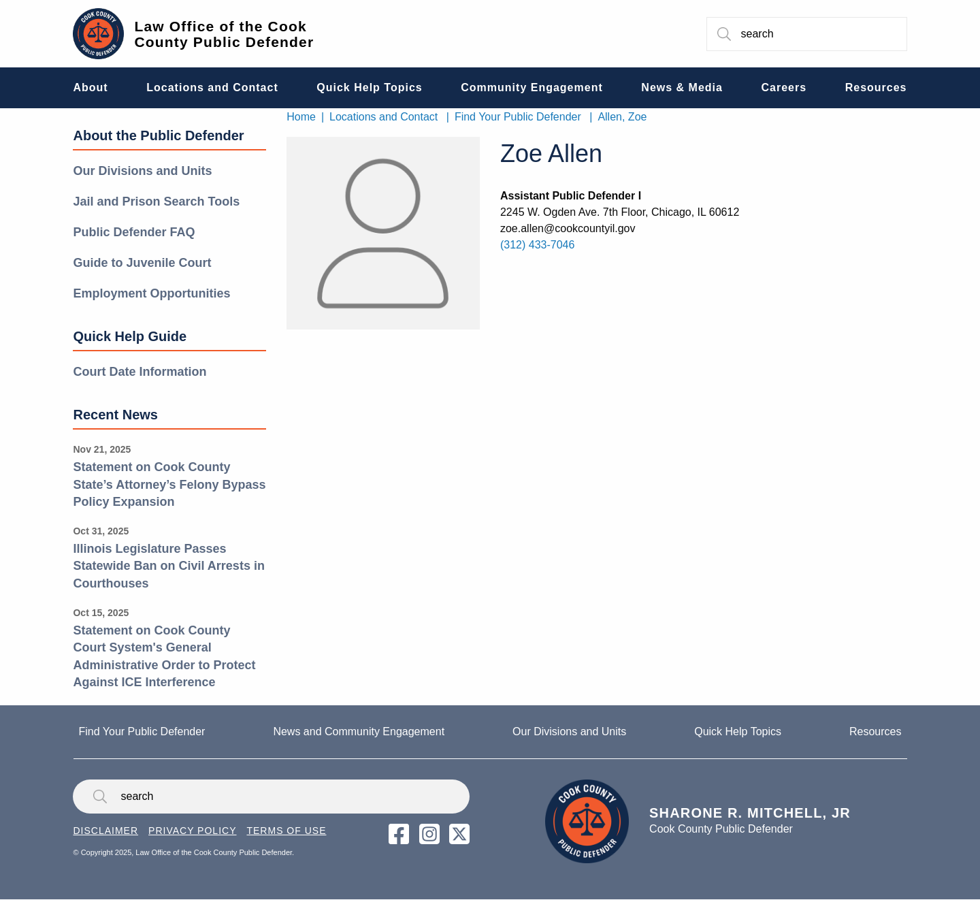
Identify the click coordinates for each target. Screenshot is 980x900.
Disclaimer (105, 830)
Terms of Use (286, 830)
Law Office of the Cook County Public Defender (224, 34)
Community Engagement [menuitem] (531, 87)
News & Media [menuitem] (682, 87)
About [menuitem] (90, 87)
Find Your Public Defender (518, 117)
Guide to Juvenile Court (142, 263)
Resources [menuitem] (876, 87)
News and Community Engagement (358, 731)
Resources (875, 731)
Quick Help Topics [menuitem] (369, 87)
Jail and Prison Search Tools (156, 201)
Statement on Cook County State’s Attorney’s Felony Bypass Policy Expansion (169, 484)
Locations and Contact (383, 117)
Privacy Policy (192, 830)
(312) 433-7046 (537, 245)
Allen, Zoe (622, 117)
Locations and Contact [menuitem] (212, 87)
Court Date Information (139, 372)
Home (301, 117)
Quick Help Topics (737, 731)
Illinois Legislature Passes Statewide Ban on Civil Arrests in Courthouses (168, 566)
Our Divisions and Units (142, 171)
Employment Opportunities (151, 293)
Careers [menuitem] (784, 87)
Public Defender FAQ (134, 232)
